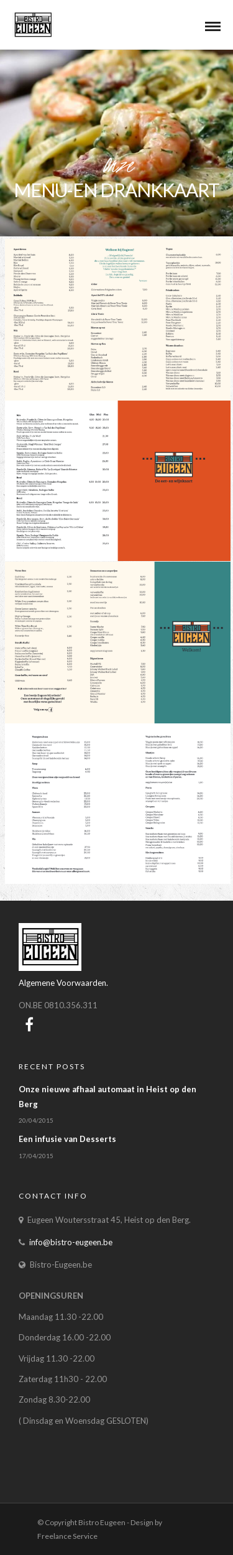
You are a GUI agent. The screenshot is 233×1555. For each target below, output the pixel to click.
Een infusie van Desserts (67, 1139)
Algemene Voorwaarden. (63, 983)
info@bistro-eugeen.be (70, 1242)
